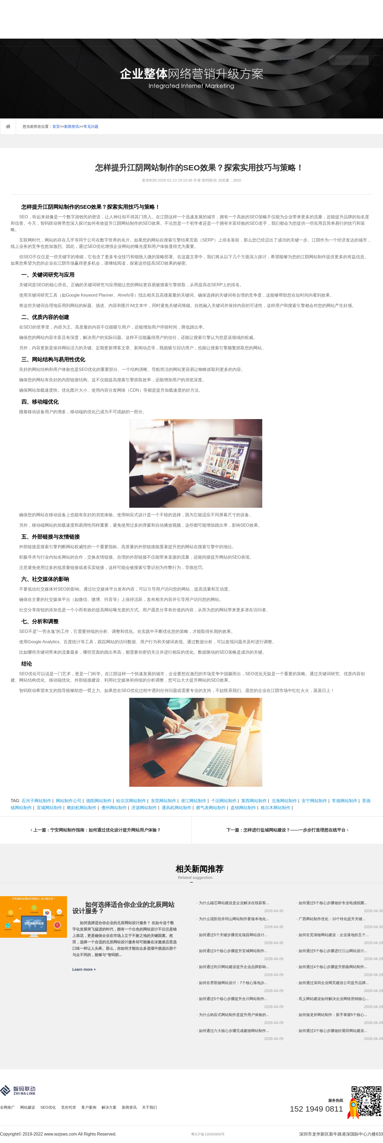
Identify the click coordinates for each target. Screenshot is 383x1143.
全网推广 (151, 25)
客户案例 (241, 25)
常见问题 (91, 126)
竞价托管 (218, 25)
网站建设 (173, 25)
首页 (128, 25)
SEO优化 (196, 25)
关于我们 (309, 25)
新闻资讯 (286, 25)
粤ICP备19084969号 (208, 1134)
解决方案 (264, 25)
